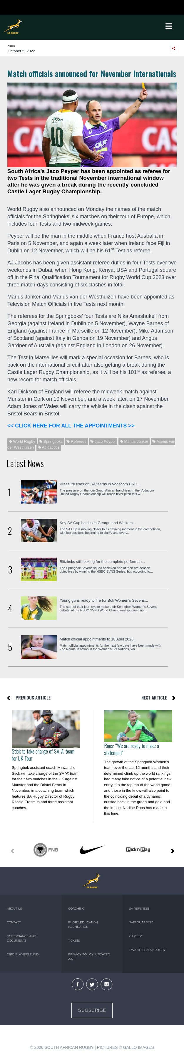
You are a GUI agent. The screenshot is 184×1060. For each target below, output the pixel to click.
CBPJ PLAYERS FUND (23, 954)
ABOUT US (14, 908)
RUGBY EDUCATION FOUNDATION (83, 924)
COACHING (76, 908)
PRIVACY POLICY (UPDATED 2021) (89, 956)
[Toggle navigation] (168, 26)
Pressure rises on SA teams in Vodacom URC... (100, 484)
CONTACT (14, 922)
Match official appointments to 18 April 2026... (98, 639)
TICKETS (74, 940)
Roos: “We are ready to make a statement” (131, 749)
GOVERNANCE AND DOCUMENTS (21, 938)
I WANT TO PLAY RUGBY (147, 950)
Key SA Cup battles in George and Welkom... (98, 523)
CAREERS (136, 936)
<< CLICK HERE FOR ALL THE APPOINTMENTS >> (70, 426)
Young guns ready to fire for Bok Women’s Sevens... (104, 600)
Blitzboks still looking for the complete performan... (102, 561)
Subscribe (92, 1010)
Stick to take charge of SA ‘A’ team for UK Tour (43, 754)
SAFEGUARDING (141, 922)
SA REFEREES (139, 908)
